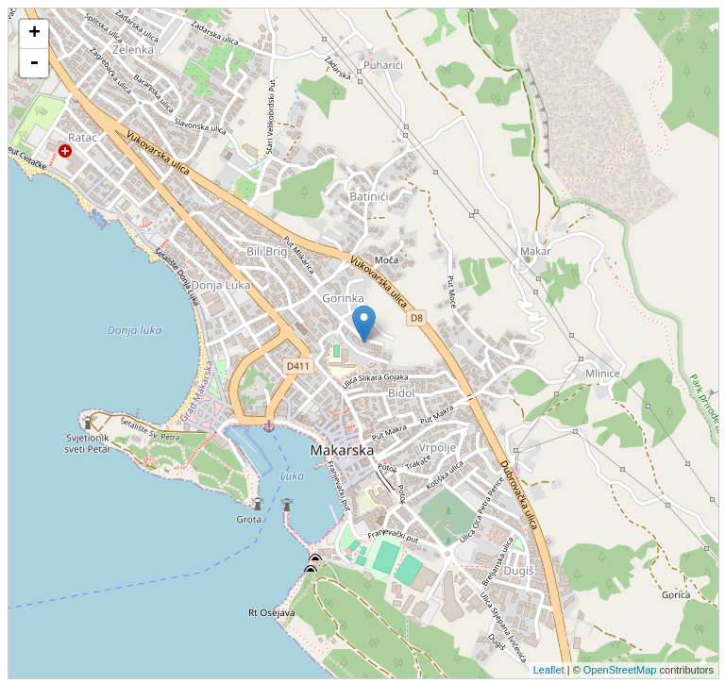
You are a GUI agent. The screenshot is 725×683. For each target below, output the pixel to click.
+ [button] (34, 34)
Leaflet (549, 669)
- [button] (34, 63)
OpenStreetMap (620, 669)
